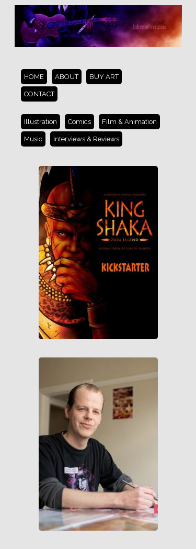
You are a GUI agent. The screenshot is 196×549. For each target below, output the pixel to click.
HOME (34, 77)
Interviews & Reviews (86, 139)
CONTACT (39, 94)
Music (33, 139)
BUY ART (104, 77)
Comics (79, 122)
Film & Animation (129, 122)
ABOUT (66, 77)
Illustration (40, 122)
